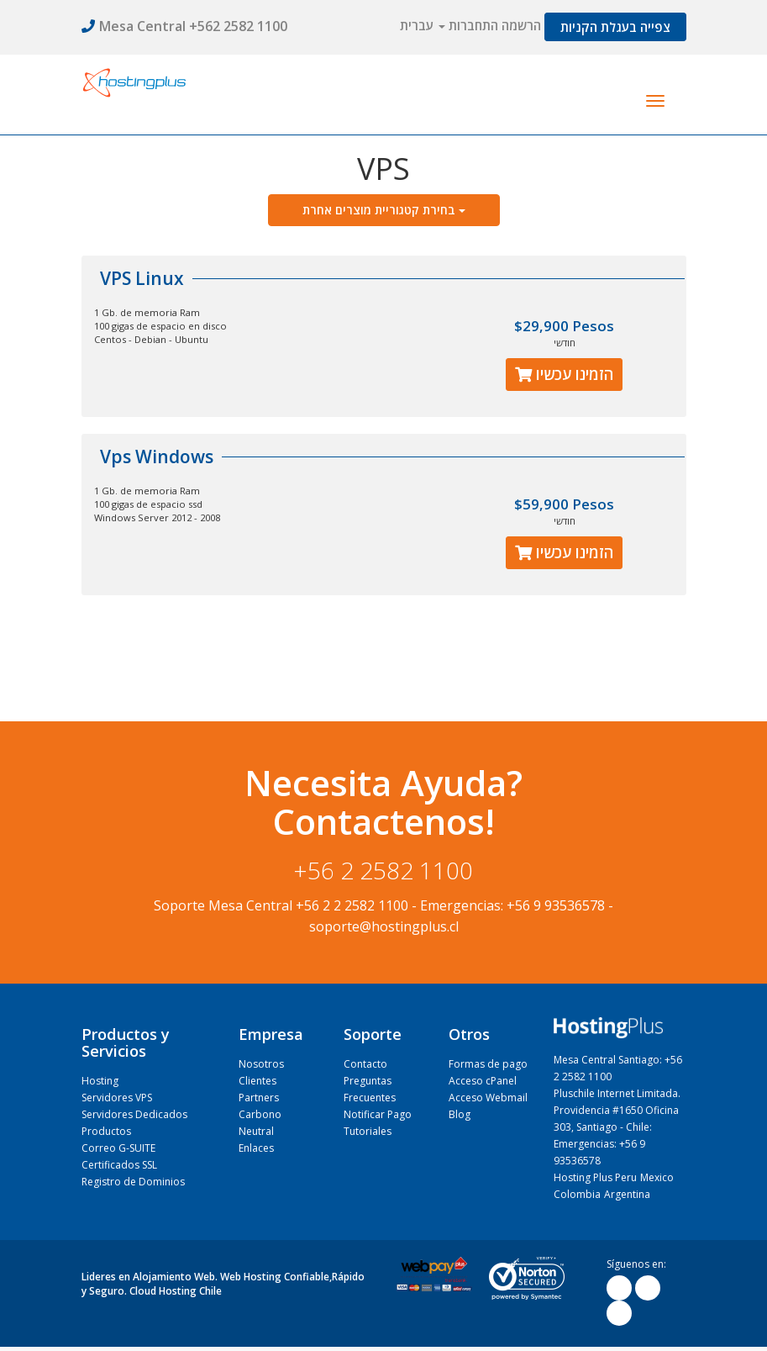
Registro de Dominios (133, 1181)
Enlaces (256, 1148)
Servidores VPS (116, 1097)
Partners (259, 1097)
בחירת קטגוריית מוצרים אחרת (383, 210)
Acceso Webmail (488, 1097)
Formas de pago (488, 1064)
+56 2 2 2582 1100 (352, 905)
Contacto (365, 1064)
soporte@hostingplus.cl (384, 926)
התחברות (473, 25)
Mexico (657, 1177)
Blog (459, 1114)
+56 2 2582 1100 (383, 870)
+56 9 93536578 (556, 905)
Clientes (257, 1081)
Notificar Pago (378, 1114)
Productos (106, 1131)
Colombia (577, 1194)
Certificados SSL (119, 1165)
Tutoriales (367, 1131)
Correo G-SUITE (118, 1148)
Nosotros (261, 1064)
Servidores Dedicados (134, 1114)
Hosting (99, 1081)
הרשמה (521, 25)
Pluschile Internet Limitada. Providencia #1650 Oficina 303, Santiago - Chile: (617, 1110)
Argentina (627, 1194)
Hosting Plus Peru (595, 1177)
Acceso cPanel (483, 1081)
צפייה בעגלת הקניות (615, 26)
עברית (422, 25)
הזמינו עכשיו (564, 374)
